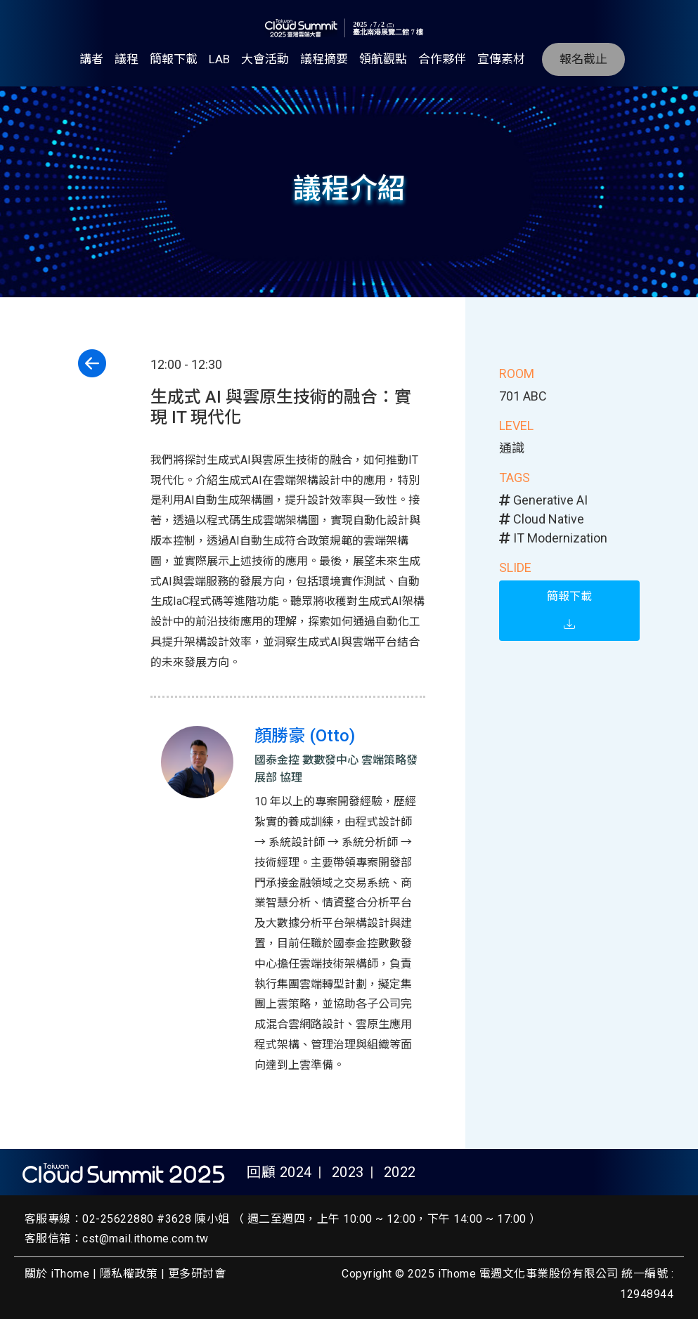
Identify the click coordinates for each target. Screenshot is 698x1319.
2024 (296, 1172)
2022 (400, 1172)
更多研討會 (197, 1273)
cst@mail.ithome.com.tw (145, 1238)
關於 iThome (57, 1273)
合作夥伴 (442, 59)
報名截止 (583, 59)
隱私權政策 (128, 1273)
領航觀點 (383, 59)
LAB (219, 59)
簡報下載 (174, 59)
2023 (348, 1172)
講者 (91, 59)
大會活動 (265, 59)
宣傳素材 (501, 59)
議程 (126, 59)
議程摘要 (324, 59)
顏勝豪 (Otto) (304, 736)
